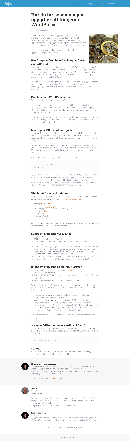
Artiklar (111, 3)
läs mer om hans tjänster (59, 378)
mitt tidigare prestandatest (71, 199)
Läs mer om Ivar (37, 378)
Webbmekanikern (8, 3)
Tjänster (77, 3)
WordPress (43, 30)
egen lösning (45, 204)
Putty (71, 270)
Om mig (88, 3)
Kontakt (122, 3)
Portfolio (99, 3)
